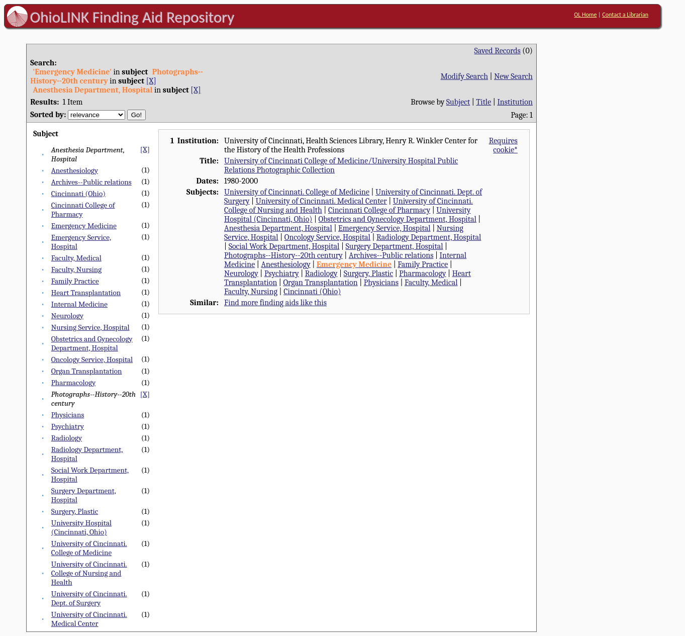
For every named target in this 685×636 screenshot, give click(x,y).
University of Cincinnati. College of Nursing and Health (89, 573)
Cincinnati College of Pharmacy (379, 210)
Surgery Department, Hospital (394, 246)
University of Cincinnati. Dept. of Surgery (89, 598)
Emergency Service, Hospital (384, 228)
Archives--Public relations (91, 182)
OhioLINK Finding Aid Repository (132, 17)
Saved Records (497, 50)
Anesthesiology (74, 170)
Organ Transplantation (86, 371)
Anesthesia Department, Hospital (278, 228)
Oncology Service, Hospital (92, 359)
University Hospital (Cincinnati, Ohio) (81, 527)
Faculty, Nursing (76, 269)
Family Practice (75, 281)
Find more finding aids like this (275, 302)
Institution (515, 102)
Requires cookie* (503, 145)
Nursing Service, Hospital (90, 327)
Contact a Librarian (625, 14)
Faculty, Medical (76, 257)
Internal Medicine (79, 304)
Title (483, 102)
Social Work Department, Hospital (284, 246)
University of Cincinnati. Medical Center (89, 619)
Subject (458, 102)
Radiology (66, 437)
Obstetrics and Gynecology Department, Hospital (92, 343)
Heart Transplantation (86, 292)
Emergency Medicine (84, 225)
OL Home (585, 14)
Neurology (67, 315)
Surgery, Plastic (75, 511)
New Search (513, 76)
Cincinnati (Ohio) (78, 193)
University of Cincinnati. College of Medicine (89, 548)
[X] (151, 80)
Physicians (67, 414)
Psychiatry (67, 426)
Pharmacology (73, 382)
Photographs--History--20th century (283, 255)
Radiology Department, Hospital (428, 237)
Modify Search (464, 76)
